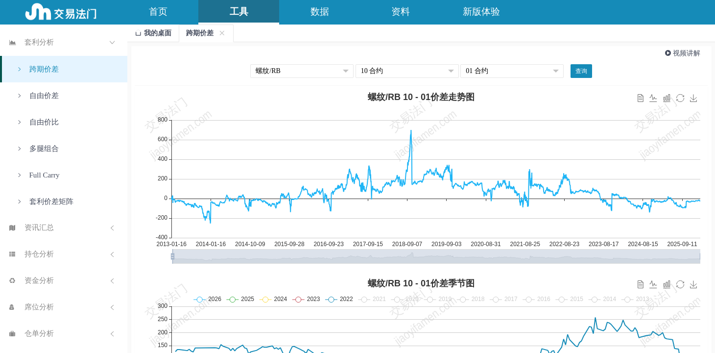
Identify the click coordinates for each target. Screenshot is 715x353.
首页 (158, 11)
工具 (239, 11)
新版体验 (481, 11)
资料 (400, 11)
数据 (319, 11)
